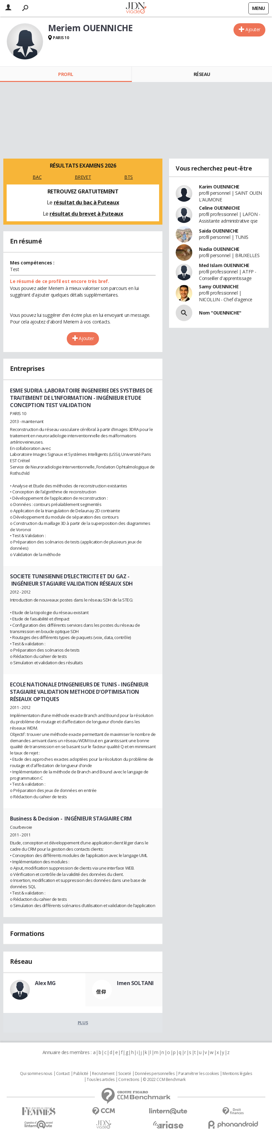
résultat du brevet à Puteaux (86, 213)
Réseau (202, 74)
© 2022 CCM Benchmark (164, 1079)
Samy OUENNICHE (218, 286)
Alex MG (45, 983)
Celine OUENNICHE (219, 208)
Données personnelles (155, 1073)
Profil (65, 74)
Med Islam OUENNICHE (224, 265)
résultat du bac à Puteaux (86, 202)
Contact (63, 1073)
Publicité (80, 1073)
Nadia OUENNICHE (219, 249)
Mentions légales (237, 1073)
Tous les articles (101, 1079)
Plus (83, 1023)
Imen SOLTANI (135, 983)
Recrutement (103, 1073)
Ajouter (252, 29)
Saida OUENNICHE (218, 231)
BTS (128, 177)
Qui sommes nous (36, 1073)
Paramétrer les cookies (198, 1073)
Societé (124, 1073)
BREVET (83, 177)
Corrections (128, 1079)
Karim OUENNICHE (219, 186)
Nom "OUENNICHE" (220, 313)
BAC (37, 177)
